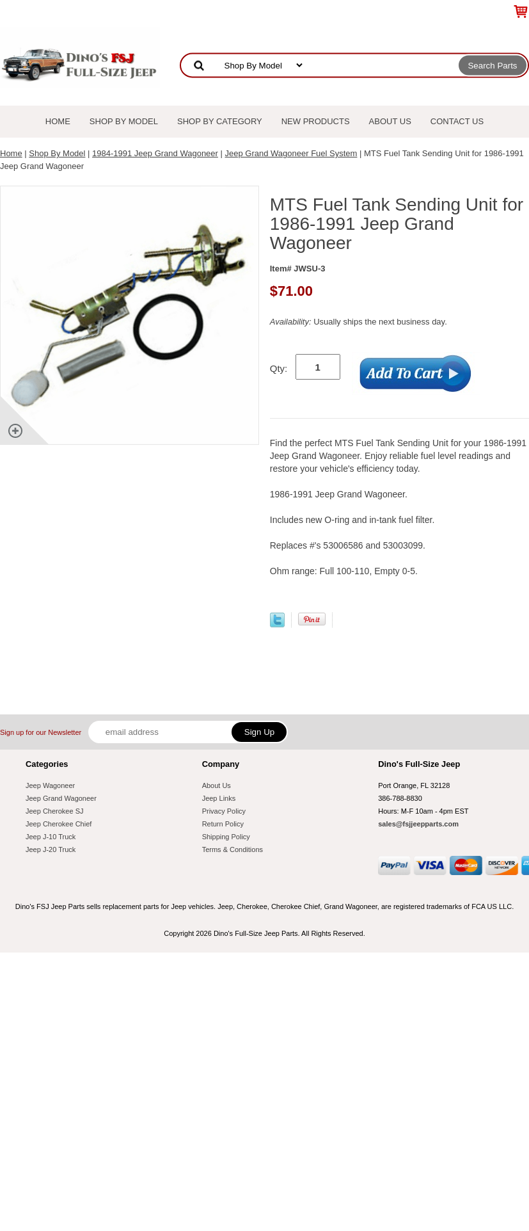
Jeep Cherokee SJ (55, 811)
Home (57, 121)
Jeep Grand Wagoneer (61, 798)
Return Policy (223, 824)
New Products (315, 121)
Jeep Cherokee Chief (58, 824)
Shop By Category (219, 121)
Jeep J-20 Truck (50, 849)
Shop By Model (124, 121)
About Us (390, 121)
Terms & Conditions (232, 849)
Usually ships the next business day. (358, 321)
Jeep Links (219, 798)
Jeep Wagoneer (50, 785)
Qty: (279, 368)
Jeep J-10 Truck (50, 837)
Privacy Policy (224, 811)
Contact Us (457, 121)
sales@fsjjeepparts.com (418, 824)
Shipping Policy (226, 837)
